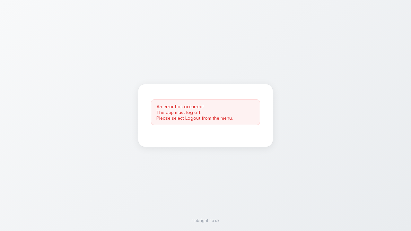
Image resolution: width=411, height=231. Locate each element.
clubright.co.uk (205, 220)
